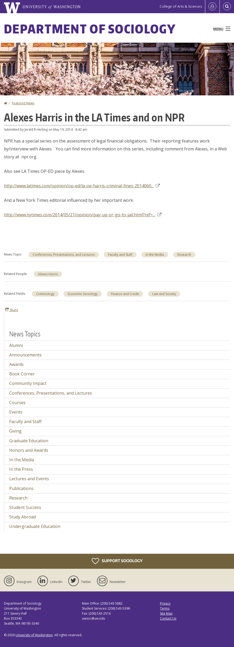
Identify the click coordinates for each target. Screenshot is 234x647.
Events (15, 412)
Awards (16, 364)
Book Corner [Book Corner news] (22, 374)
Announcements (25, 355)
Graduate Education (28, 441)
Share (11, 309)
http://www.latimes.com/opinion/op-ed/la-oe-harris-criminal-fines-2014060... (82, 186)
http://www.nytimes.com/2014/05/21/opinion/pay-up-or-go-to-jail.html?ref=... (83, 215)
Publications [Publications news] (21, 488)
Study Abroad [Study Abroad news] (22, 517)
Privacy (165, 603)
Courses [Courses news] (17, 402)
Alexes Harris (48, 274)
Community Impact (27, 383)
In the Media (155, 254)
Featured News (23, 103)
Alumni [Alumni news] (16, 345)
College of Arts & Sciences (181, 6)
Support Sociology (117, 561)
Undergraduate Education (34, 526)
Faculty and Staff (120, 254)
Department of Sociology (90, 29)
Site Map (166, 613)
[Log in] (212, 6)
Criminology (45, 294)
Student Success (25, 507)
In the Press (21, 469)
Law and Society (164, 294)
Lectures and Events (29, 479)
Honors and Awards (28, 450)
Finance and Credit (125, 294)
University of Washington (34, 635)
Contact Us (168, 618)
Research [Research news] (184, 254)
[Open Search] (227, 6)
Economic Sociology (82, 294)
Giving (15, 431)
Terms (164, 608)
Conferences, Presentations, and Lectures (64, 254)
